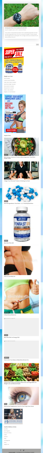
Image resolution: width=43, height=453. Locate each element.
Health (5, 434)
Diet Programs (7, 430)
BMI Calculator (7, 78)
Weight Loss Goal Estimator (9, 91)
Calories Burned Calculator (9, 80)
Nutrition (6, 436)
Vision (5, 442)
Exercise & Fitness (22, 29)
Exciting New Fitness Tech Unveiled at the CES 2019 (16, 28)
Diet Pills (6, 429)
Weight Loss (6, 444)
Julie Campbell (9, 29)
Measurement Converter (9, 88)
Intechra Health (12, 452)
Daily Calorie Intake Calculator (10, 82)
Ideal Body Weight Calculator (10, 84)
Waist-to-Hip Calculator (8, 89)
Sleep (5, 438)
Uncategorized (7, 440)
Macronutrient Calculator (9, 86)
